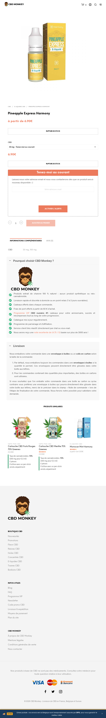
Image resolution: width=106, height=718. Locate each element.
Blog (10, 588)
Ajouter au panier (41, 223)
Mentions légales (16, 640)
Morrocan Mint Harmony (81, 447)
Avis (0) (49, 241)
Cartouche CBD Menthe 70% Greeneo (52, 448)
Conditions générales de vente (22, 645)
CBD (9, 106)
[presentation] (53, 199)
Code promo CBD (16, 605)
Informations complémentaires (26, 241)
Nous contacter (15, 649)
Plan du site (13, 618)
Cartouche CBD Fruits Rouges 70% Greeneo (21, 448)
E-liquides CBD (19, 106)
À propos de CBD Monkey (20, 636)
